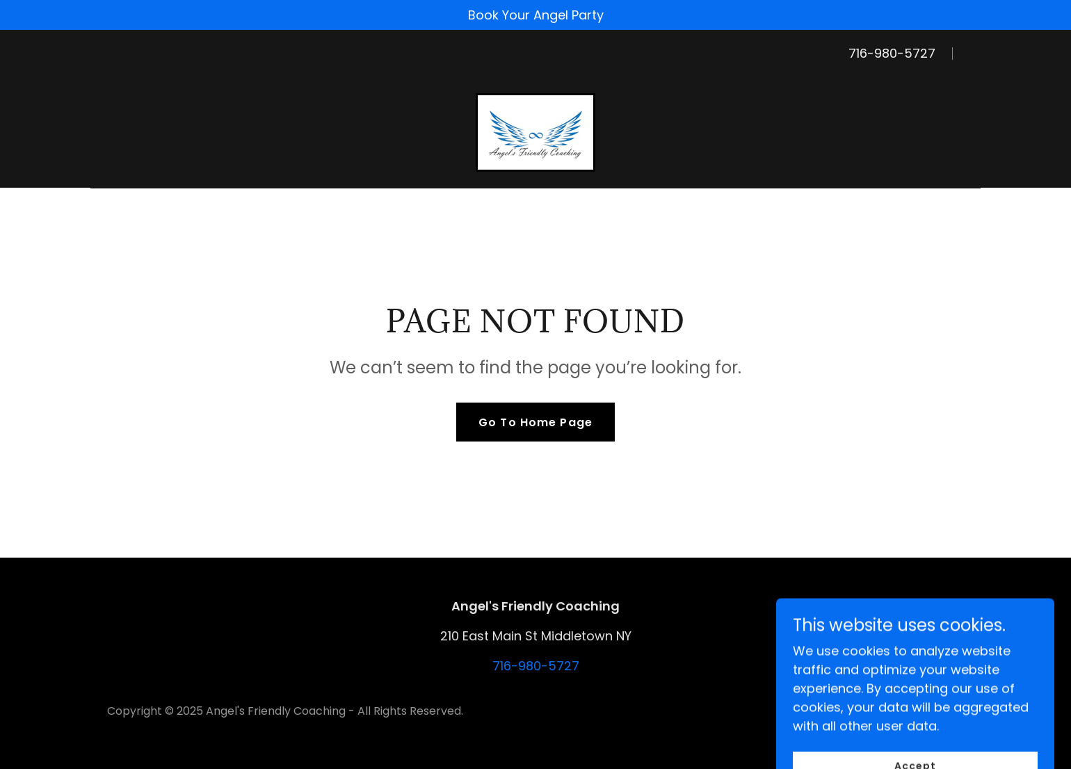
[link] (535, 131)
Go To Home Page (535, 422)
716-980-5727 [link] (891, 53)
